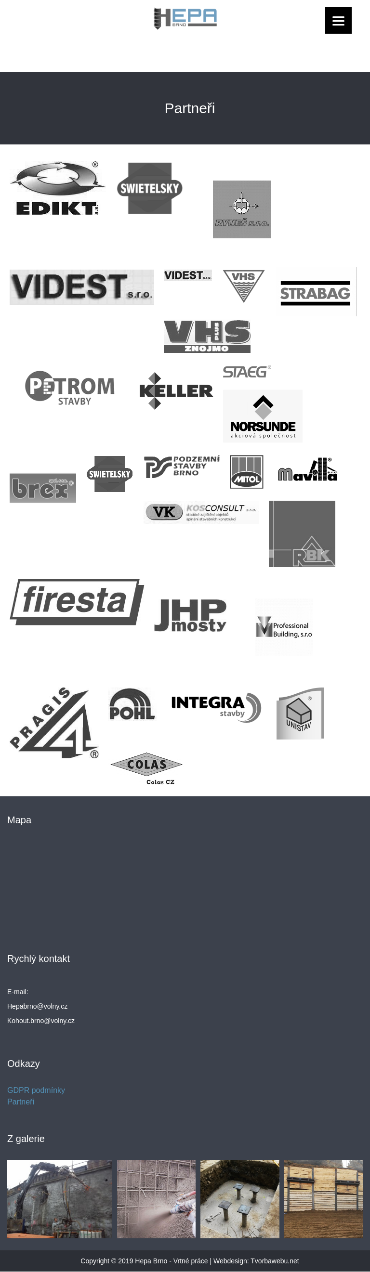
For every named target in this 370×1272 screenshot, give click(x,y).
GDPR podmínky (36, 1090)
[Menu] (338, 20)
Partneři (20, 1102)
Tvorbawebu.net (275, 1261)
